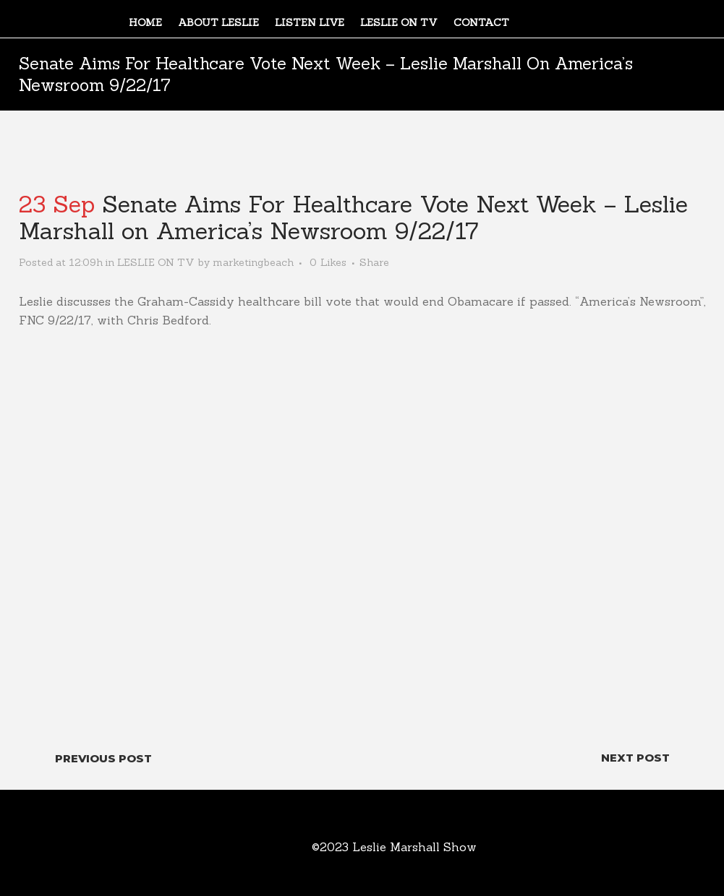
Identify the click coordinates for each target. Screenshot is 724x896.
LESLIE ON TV (156, 262)
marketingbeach (253, 262)
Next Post (635, 757)
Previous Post (103, 758)
